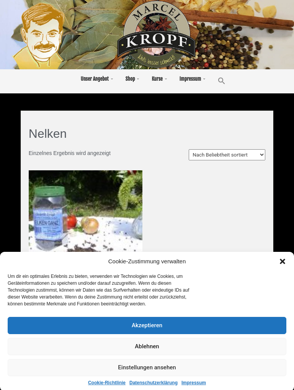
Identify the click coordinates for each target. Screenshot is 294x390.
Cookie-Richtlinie (107, 387)
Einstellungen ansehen (147, 372)
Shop (130, 79)
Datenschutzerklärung (153, 387)
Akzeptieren (147, 329)
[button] (282, 266)
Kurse (157, 79)
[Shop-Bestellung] (227, 154)
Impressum (193, 387)
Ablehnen (147, 351)
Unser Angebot (95, 79)
